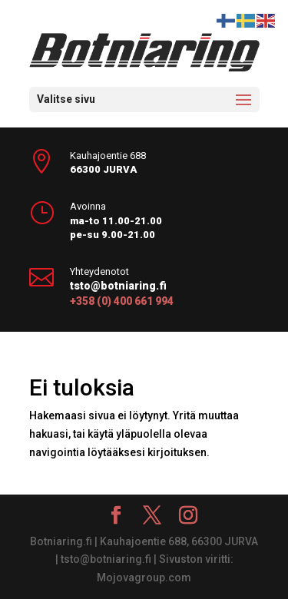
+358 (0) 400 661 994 (122, 301)
